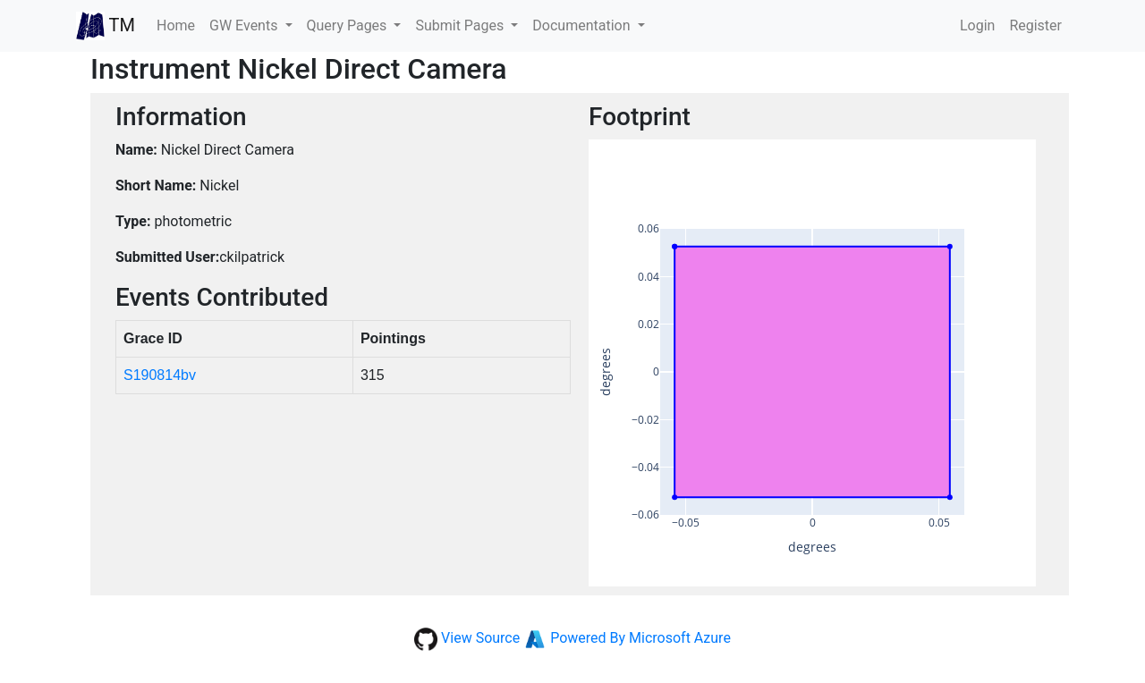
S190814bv (159, 375)
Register (1035, 25)
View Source (480, 637)
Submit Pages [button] (461, 25)
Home (179, 24)
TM (105, 26)
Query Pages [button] (349, 25)
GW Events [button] (245, 25)
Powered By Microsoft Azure (640, 637)
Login (977, 25)
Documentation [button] (582, 25)
